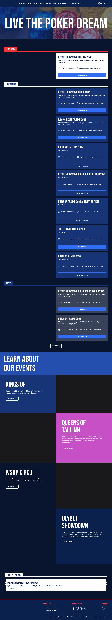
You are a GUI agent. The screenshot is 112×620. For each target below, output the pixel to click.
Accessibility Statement (57, 615)
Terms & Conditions (72, 615)
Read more (82, 75)
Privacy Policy (85, 615)
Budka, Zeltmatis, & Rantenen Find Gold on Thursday (22, 581)
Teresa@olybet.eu (51, 609)
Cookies (95, 615)
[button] (6, 581)
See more (56, 346)
